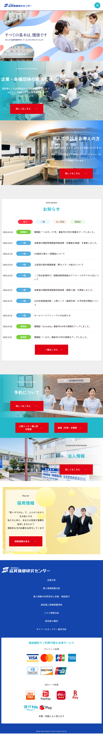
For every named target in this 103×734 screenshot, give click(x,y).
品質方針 (51, 580)
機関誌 (77, 221)
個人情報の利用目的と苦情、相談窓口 (51, 597)
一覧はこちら (51, 350)
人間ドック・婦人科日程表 (28, 428)
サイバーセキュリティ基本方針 (51, 629)
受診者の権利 (51, 621)
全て (25, 221)
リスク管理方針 (51, 613)
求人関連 (60, 221)
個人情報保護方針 (51, 588)
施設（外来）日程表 (67, 428)
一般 (43, 221)
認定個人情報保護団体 (51, 605)
